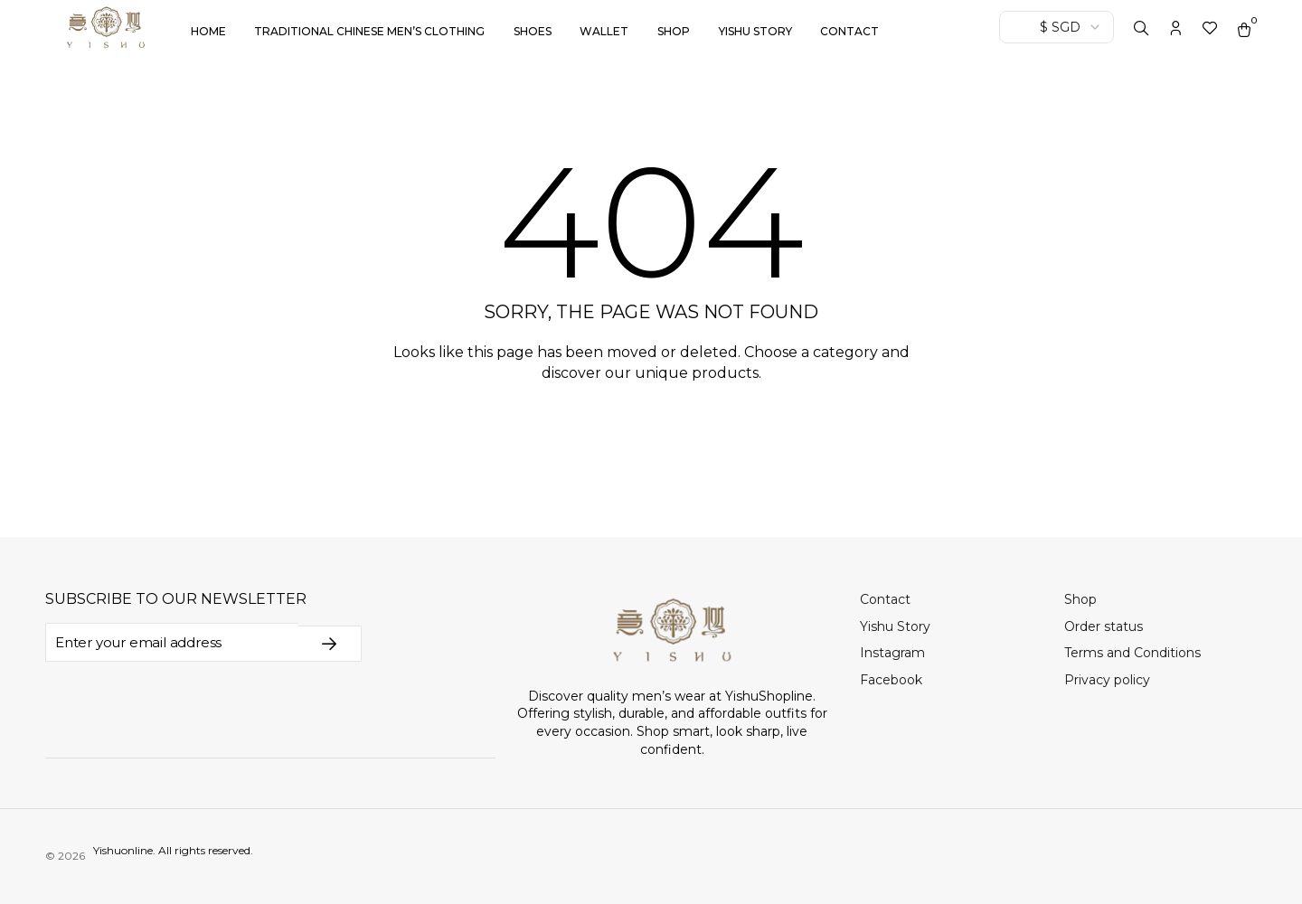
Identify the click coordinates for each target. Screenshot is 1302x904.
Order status (1103, 626)
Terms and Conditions (1132, 653)
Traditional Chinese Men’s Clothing (369, 31)
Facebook (891, 680)
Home (208, 31)
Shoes (533, 31)
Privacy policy (1107, 680)
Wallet (604, 31)
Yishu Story (755, 31)
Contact (849, 31)
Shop (673, 31)
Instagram (892, 653)
